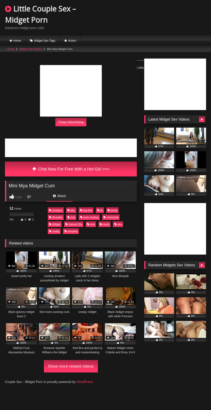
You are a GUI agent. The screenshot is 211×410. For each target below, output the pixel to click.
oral (91, 224)
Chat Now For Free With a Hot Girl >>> (71, 169)
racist (104, 224)
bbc (71, 210)
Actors (72, 40)
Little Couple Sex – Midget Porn (40, 14)
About (59, 196)
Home (17, 40)
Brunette (55, 217)
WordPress (85, 382)
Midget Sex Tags (44, 40)
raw (118, 224)
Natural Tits (73, 224)
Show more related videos (71, 366)
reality (54, 231)
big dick (86, 210)
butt (71, 217)
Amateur (55, 210)
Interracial (110, 217)
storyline (71, 231)
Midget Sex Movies (31, 49)
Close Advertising (71, 122)
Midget (54, 224)
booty (112, 210)
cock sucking (89, 217)
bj (100, 210)
